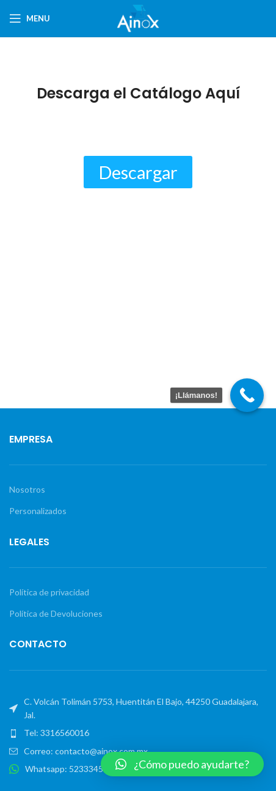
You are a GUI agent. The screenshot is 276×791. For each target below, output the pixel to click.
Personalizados (38, 511)
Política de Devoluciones (56, 613)
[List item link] (138, 733)
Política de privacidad (49, 592)
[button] (182, 764)
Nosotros (27, 489)
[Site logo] (138, 17)
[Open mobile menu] (29, 18)
